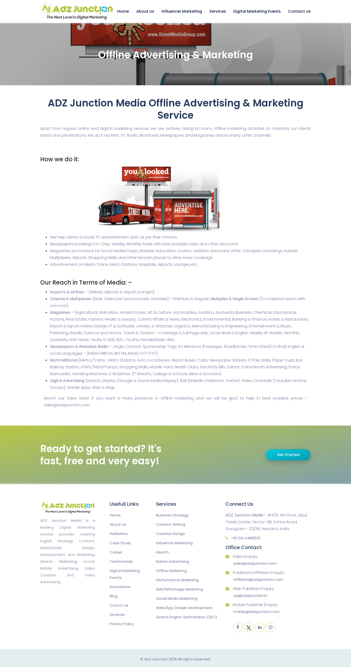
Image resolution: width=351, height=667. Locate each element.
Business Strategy (172, 515)
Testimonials (121, 561)
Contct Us (119, 605)
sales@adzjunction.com (255, 563)
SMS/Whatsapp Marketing (179, 589)
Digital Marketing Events (257, 11)
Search (162, 552)
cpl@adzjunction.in (250, 595)
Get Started (288, 454)
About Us (145, 11)
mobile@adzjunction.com (256, 611)
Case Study (120, 542)
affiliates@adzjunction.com (258, 579)
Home (123, 11)
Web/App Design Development (184, 607)
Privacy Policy (122, 623)
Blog (113, 596)
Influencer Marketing (182, 11)
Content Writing (170, 524)
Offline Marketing (171, 570)
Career (116, 552)
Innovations (120, 586)
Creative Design (170, 533)
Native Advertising (172, 561)
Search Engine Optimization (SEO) (186, 616)
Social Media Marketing (176, 598)
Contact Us (299, 11)
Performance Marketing (177, 579)
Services (217, 11)
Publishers (119, 533)
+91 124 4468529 (245, 538)
